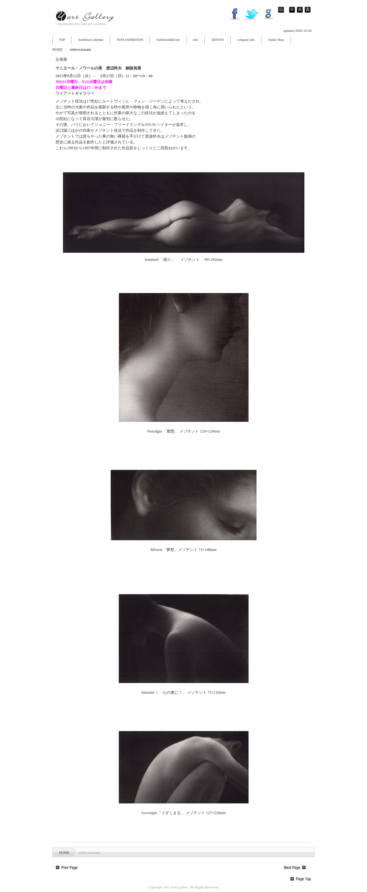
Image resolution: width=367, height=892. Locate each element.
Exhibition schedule (90, 40)
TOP (62, 40)
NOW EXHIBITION (130, 40)
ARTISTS (217, 40)
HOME (57, 49)
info (195, 40)
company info (246, 40)
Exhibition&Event (167, 40)
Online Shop (276, 40)
